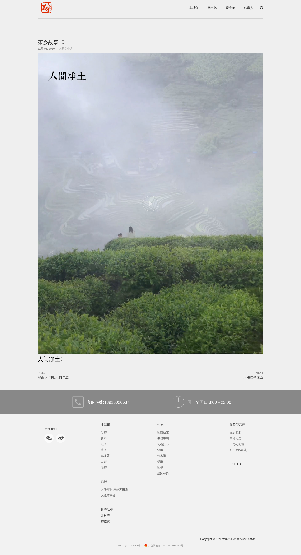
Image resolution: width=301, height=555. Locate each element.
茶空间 (105, 521)
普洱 (104, 438)
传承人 (248, 8)
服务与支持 (237, 424)
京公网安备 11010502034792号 (163, 545)
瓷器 (104, 481)
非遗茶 (194, 8)
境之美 (230, 8)
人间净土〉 (52, 359)
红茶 (104, 444)
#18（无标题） (239, 450)
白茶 (104, 461)
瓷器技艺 (163, 444)
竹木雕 (161, 455)
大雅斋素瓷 (108, 495)
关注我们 (50, 429)
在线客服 (235, 432)
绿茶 (104, 467)
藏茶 (104, 450)
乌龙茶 (105, 455)
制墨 (160, 467)
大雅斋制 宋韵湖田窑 (114, 489)
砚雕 (160, 461)
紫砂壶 (105, 515)
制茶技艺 (163, 432)
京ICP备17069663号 (129, 545)
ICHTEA (235, 464)
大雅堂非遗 (66, 48)
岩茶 (104, 432)
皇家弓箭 (163, 473)
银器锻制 (163, 438)
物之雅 (212, 8)
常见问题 (235, 438)
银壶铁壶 (107, 509)
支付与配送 (237, 444)
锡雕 (160, 450)
